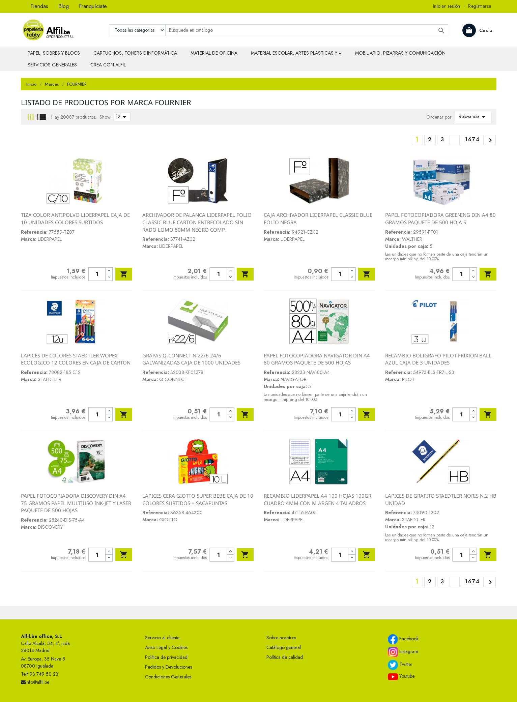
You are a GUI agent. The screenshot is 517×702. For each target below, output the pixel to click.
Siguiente (490, 140)
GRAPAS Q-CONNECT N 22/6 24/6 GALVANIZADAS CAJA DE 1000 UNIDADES (191, 359)
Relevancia (473, 117)
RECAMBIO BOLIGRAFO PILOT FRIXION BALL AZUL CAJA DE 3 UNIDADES (438, 359)
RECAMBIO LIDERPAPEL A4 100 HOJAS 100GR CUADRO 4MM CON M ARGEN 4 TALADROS (317, 499)
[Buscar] (306, 30)
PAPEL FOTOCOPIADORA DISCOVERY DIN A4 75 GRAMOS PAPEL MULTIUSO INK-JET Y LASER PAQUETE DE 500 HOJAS (76, 503)
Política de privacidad (166, 657)
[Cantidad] (97, 274)
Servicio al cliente (162, 637)
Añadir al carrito (124, 274)
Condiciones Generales (168, 676)
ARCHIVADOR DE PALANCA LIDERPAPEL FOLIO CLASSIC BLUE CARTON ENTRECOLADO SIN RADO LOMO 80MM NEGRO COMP (197, 222)
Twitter (400, 665)
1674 (472, 139)
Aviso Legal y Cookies (166, 647)
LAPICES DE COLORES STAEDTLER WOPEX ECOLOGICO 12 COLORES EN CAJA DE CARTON (76, 359)
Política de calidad (284, 657)
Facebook (403, 639)
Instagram (403, 652)
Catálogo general (283, 647)
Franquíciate (93, 6)
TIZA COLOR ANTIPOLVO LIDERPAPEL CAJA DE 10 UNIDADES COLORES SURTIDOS (75, 218)
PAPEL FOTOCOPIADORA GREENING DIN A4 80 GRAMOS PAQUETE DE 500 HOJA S (440, 218)
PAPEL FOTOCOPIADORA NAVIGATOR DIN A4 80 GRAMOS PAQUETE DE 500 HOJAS (317, 359)
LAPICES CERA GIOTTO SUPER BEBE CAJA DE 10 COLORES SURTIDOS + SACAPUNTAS (197, 499)
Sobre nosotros (281, 637)
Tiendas (39, 6)
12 (122, 117)
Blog (63, 6)
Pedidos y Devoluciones (168, 667)
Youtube (401, 676)
